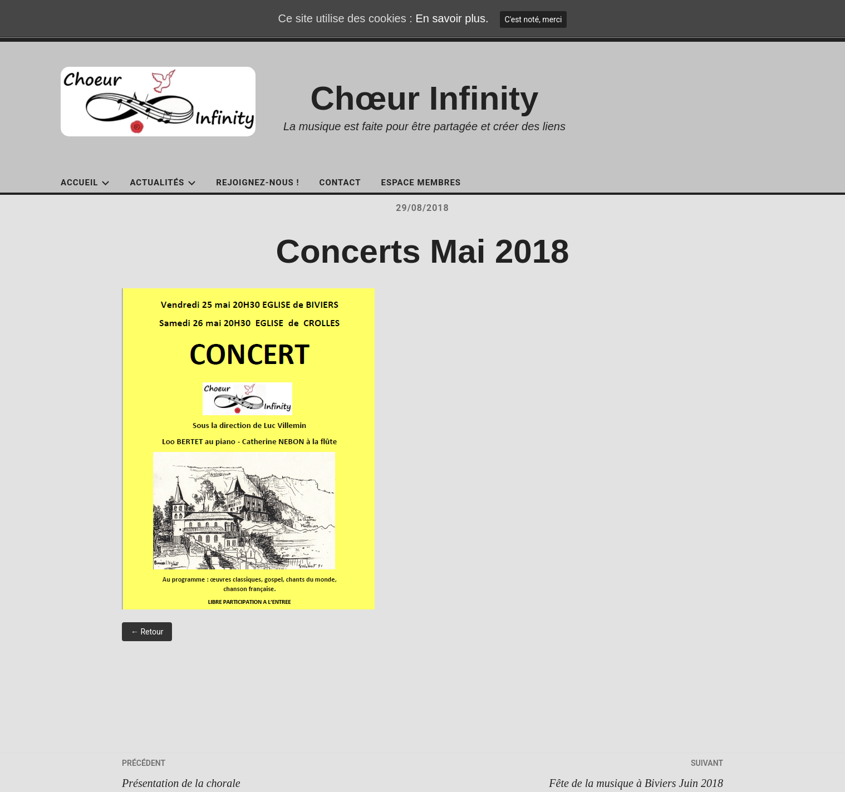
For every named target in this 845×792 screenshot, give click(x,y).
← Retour (147, 631)
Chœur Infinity (425, 98)
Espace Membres (421, 183)
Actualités (163, 183)
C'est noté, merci (533, 19)
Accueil (85, 183)
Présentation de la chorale (272, 771)
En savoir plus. (451, 18)
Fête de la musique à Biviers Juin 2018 (572, 771)
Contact (340, 183)
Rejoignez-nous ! (257, 183)
